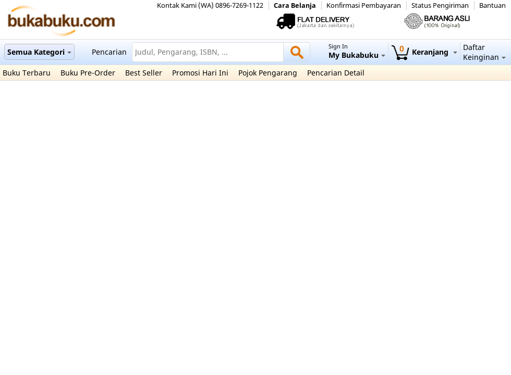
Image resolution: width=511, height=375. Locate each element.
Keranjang (424, 52)
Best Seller (143, 73)
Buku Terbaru (27, 73)
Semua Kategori (39, 52)
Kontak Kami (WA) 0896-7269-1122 (210, 5)
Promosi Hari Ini (200, 73)
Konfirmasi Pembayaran (363, 5)
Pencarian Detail (335, 73)
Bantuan (492, 5)
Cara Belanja (295, 5)
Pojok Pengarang (267, 73)
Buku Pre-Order (87, 73)
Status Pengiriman (440, 5)
